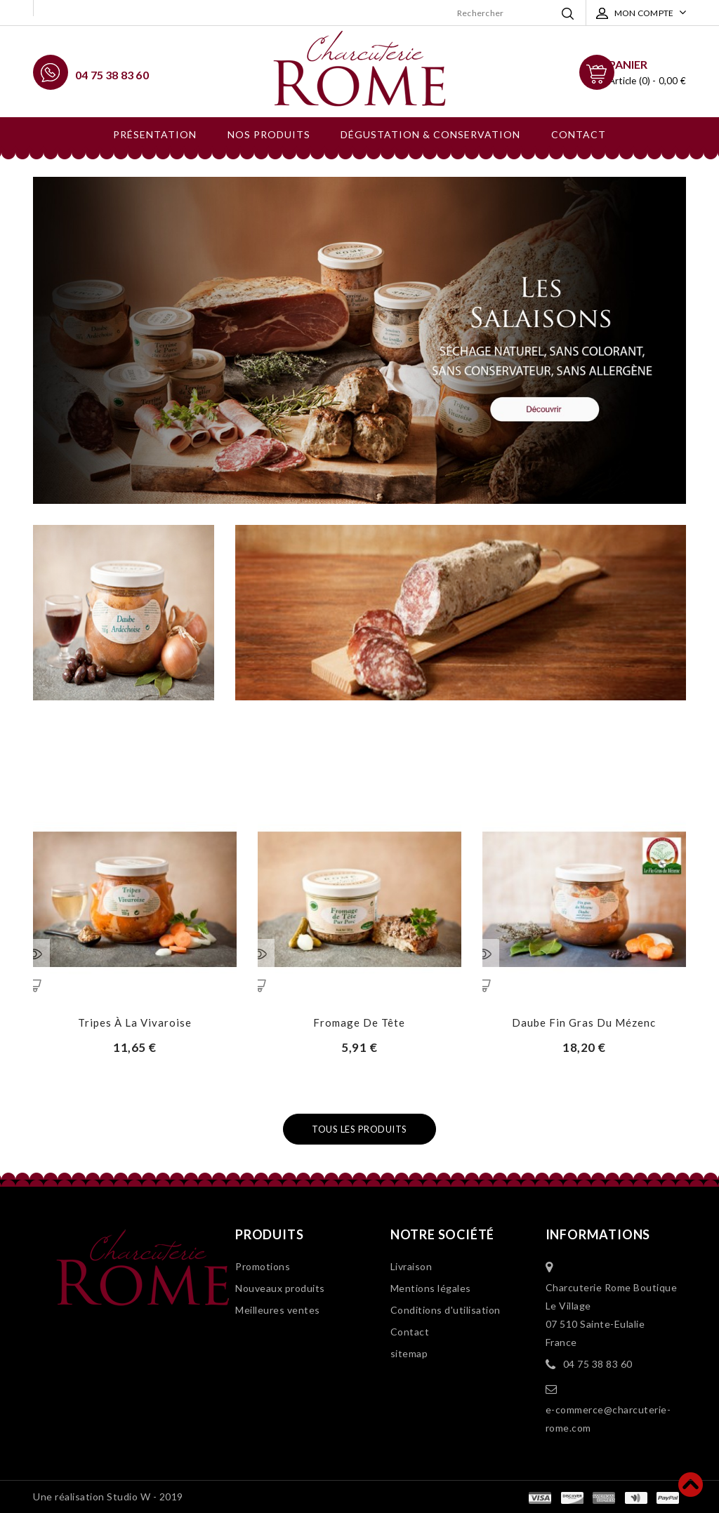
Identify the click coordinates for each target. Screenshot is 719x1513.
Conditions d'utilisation (445, 1310)
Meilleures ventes (277, 1310)
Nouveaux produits (280, 1288)
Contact (578, 134)
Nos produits (268, 134)
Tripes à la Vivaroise (135, 1022)
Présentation (155, 134)
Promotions (262, 1266)
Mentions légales (430, 1288)
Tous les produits (359, 1129)
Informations (598, 1234)
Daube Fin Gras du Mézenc (584, 1022)
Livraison (411, 1266)
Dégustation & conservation (430, 134)
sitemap (409, 1353)
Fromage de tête (359, 1022)
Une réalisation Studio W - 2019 (108, 1496)
